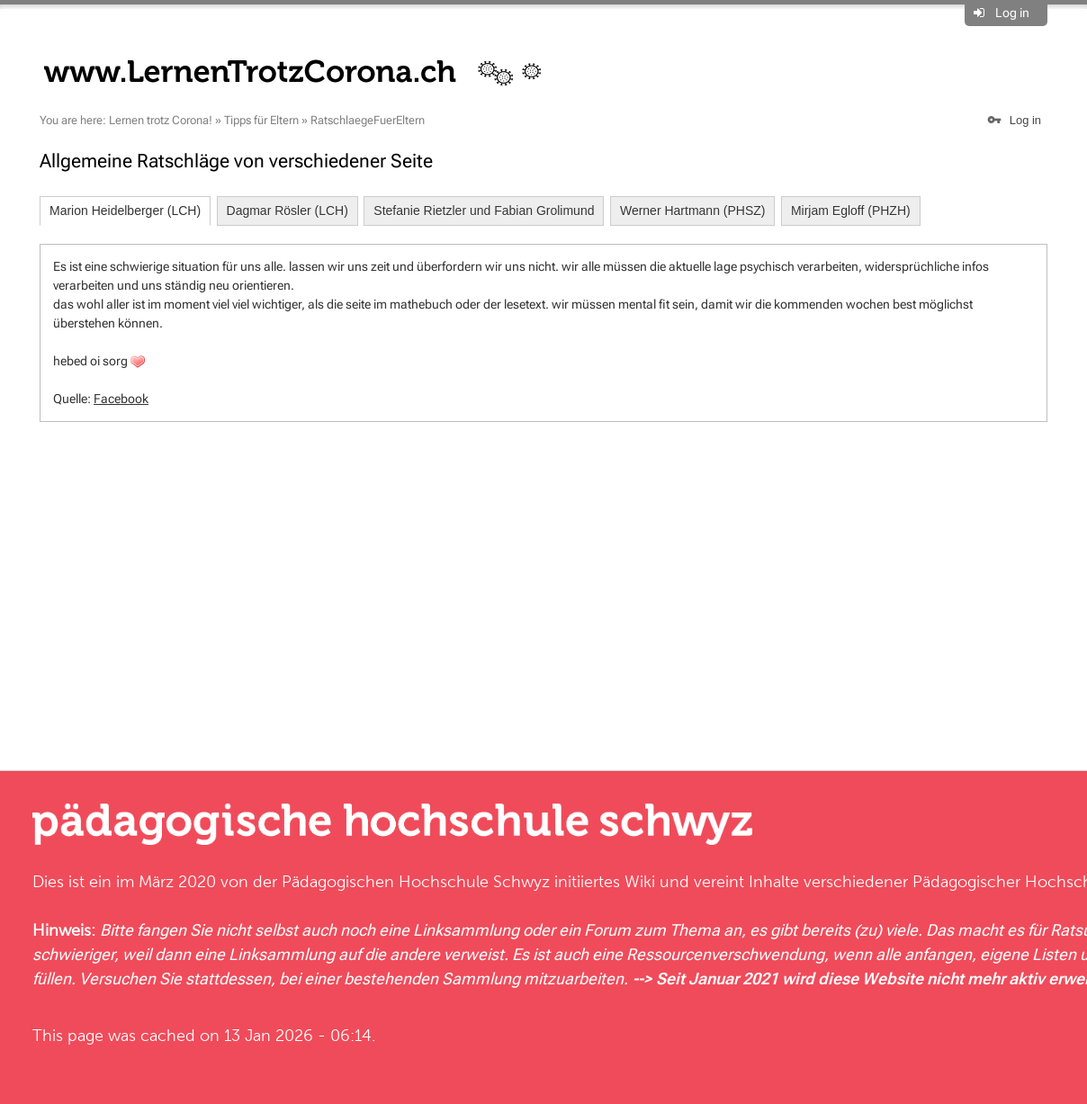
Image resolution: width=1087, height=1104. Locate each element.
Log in (1012, 12)
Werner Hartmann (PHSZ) (693, 210)
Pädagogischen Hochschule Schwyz (416, 881)
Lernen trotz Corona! (160, 120)
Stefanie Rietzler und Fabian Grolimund (483, 210)
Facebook (121, 398)
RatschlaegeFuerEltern (367, 120)
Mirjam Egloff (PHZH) (851, 210)
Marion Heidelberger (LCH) (125, 210)
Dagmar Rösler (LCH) (287, 210)
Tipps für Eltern (261, 120)
